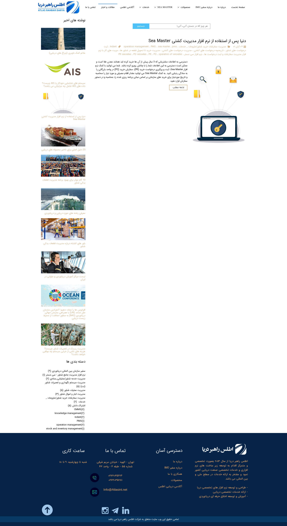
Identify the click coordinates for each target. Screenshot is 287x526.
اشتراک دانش (76, 406)
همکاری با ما (175, 474)
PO (155, 54)
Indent (113, 47)
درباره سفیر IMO (173, 468)
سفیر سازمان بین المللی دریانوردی (66, 371)
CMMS (79, 409)
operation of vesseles (170, 54)
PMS (153, 47)
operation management (136, 47)
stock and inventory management (65, 429)
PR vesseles (124, 54)
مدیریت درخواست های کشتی (177, 50)
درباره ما (177, 461)
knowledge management (69, 413)
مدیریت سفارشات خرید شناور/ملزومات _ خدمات (202, 47)
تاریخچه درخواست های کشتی (209, 50)
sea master (164, 47)
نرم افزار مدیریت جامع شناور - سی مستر (63, 375)
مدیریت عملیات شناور (72, 390)
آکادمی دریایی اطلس (170, 486)
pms (174, 47)
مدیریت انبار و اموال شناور (70, 394)
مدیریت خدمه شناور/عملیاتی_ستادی (65, 379)
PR (150, 54)
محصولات (176, 480)
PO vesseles (139, 54)
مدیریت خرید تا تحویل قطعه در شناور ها (140, 50)
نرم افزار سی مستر (193, 54)
